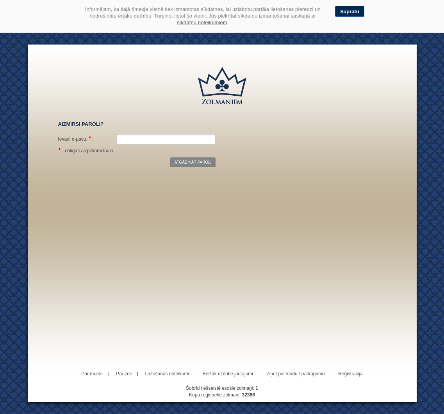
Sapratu (349, 11)
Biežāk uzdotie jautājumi (228, 374)
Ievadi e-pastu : (75, 139)
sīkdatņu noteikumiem (202, 22)
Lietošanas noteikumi (167, 374)
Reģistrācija (350, 374)
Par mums (92, 374)
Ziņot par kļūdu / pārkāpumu (295, 374)
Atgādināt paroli (192, 162)
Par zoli (124, 374)
